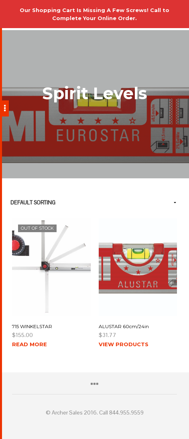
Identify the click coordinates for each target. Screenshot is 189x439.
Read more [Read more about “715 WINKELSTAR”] (29, 344)
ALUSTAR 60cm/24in (124, 326)
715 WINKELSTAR (32, 326)
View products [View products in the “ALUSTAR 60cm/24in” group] (123, 344)
